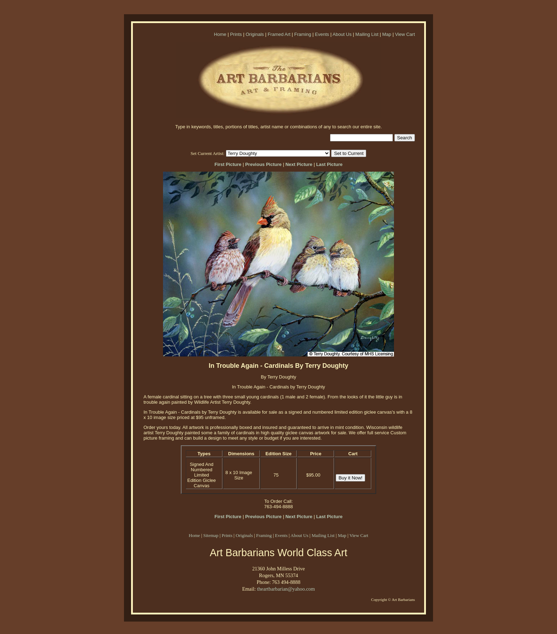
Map (386, 34)
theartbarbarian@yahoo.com (286, 589)
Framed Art (278, 34)
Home (220, 34)
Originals (254, 34)
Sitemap (210, 535)
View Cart (405, 34)
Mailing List (366, 34)
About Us (341, 34)
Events (322, 34)
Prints (236, 34)
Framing (302, 34)
